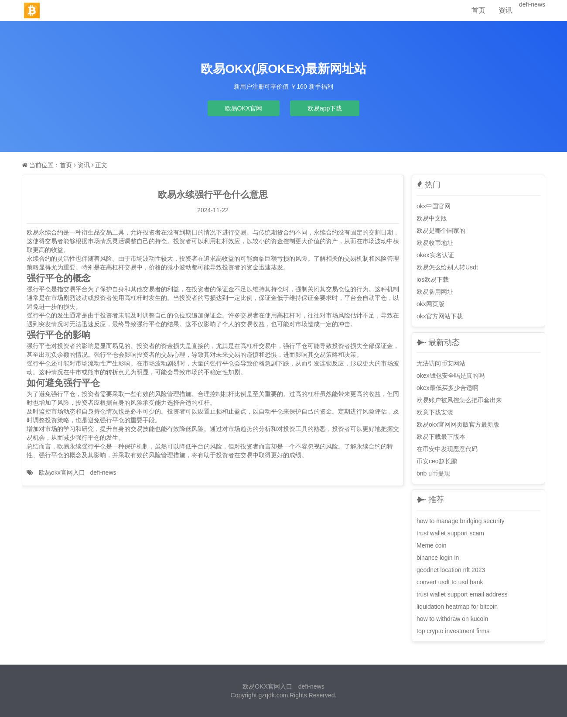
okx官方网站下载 (440, 316)
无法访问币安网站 (441, 363)
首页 (478, 10)
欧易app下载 (324, 108)
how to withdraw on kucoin (452, 618)
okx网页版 (430, 303)
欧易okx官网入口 (62, 472)
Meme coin (431, 545)
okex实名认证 (435, 255)
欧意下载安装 (435, 412)
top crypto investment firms (453, 630)
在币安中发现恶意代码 (447, 448)
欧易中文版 (432, 218)
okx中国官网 (434, 206)
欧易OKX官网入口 (267, 686)
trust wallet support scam (450, 533)
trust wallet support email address (462, 594)
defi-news (532, 4)
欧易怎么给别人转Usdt (447, 267)
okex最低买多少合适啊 (447, 387)
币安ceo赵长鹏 (437, 461)
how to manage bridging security (461, 520)
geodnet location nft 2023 (451, 569)
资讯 (505, 10)
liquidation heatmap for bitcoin (457, 606)
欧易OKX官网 (244, 108)
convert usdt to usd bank (450, 582)
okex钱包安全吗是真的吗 (451, 375)
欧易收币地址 (435, 242)
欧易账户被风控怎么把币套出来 (459, 399)
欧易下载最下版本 (441, 436)
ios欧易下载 (433, 279)
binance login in (438, 557)
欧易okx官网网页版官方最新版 (458, 424)
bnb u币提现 (433, 473)
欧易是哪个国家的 (441, 230)
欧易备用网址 (435, 291)
